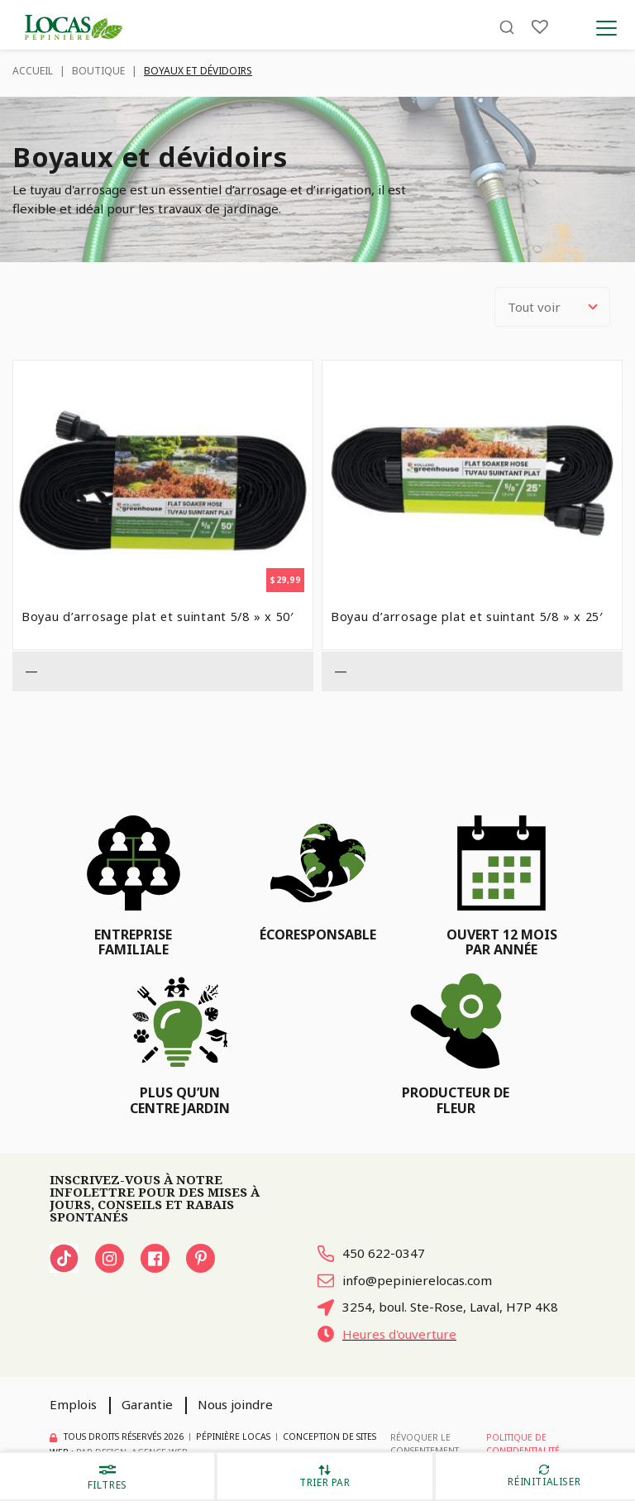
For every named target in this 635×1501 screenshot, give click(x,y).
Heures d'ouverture (387, 1334)
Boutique (98, 71)
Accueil (32, 71)
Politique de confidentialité (523, 1444)
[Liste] (539, 27)
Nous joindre (235, 1404)
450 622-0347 (371, 1253)
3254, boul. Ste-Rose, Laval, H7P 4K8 (438, 1306)
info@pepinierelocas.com (405, 1280)
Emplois (73, 1404)
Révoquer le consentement (424, 1444)
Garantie (147, 1404)
